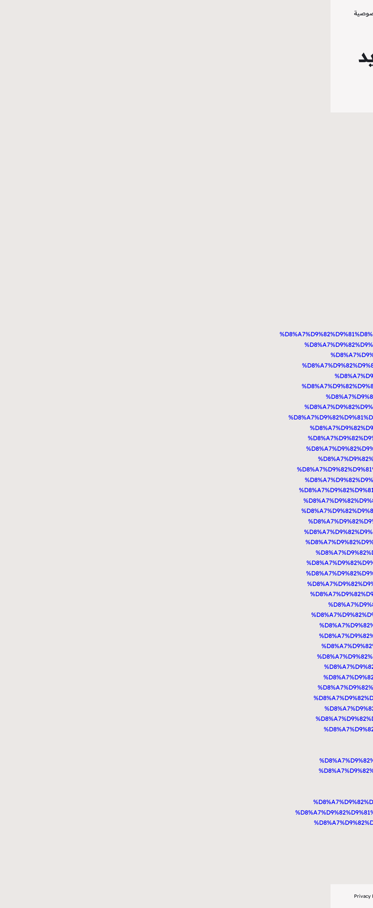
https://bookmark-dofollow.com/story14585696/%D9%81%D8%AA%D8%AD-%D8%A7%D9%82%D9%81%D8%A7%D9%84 (221, 303)
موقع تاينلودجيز (316, 13)
